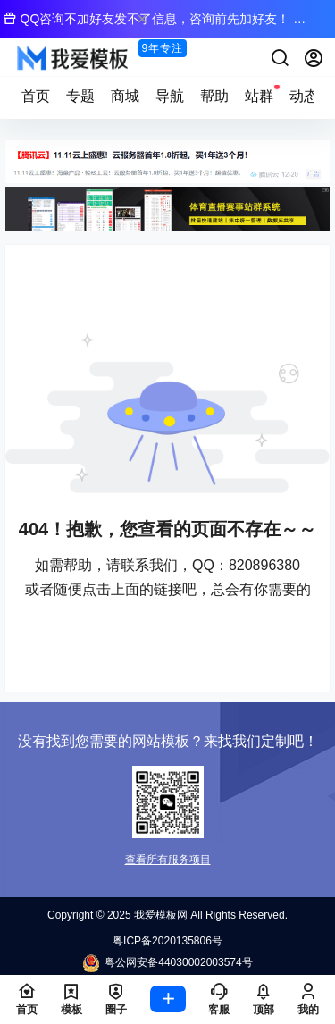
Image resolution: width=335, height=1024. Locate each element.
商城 (125, 96)
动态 (303, 96)
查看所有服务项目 (168, 859)
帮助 (214, 96)
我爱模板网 (159, 915)
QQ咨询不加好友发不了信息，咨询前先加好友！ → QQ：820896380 (154, 24)
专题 (80, 96)
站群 (259, 93)
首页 (35, 96)
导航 (169, 96)
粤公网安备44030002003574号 (167, 963)
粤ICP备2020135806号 (167, 941)
